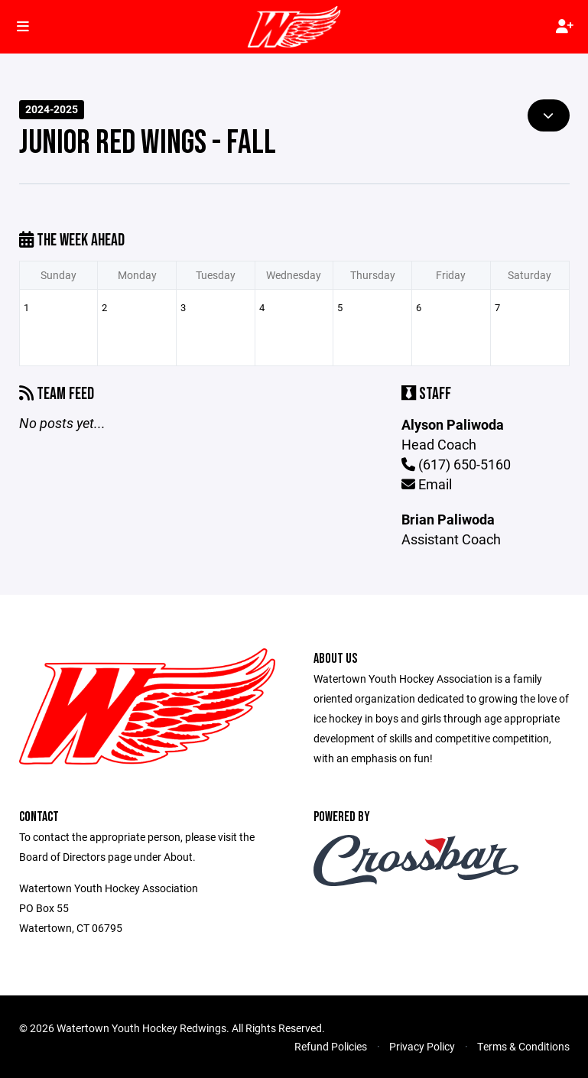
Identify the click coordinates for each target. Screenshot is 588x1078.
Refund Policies (330, 1046)
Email (426, 484)
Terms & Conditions (523, 1046)
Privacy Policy (422, 1046)
